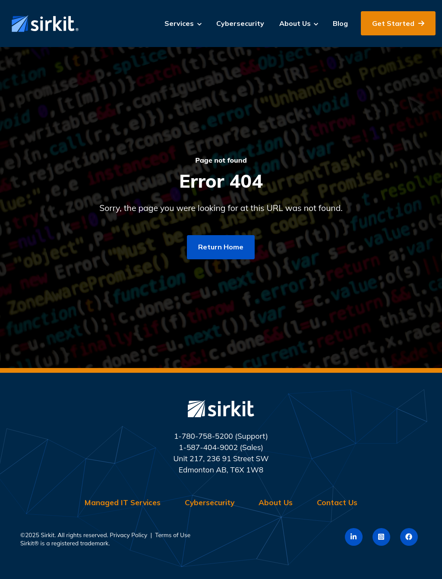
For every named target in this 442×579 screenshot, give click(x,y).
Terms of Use (172, 534)
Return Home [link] (220, 246)
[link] (43, 22)
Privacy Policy (128, 534)
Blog (340, 23)
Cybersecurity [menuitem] (209, 502)
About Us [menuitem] (276, 502)
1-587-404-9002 (208, 447)
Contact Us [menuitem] (337, 502)
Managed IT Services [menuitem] (123, 502)
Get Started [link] (398, 23)
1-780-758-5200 (203, 436)
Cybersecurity (240, 23)
